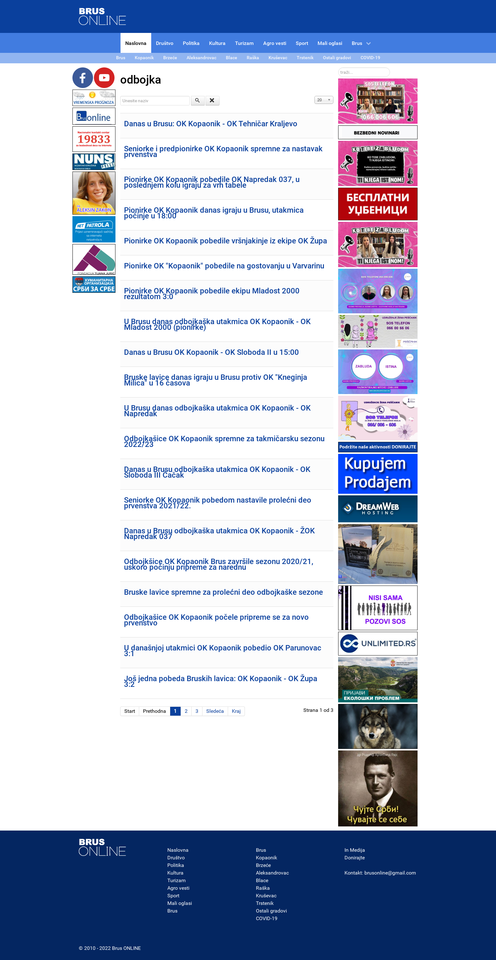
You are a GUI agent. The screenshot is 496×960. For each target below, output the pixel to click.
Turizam (176, 880)
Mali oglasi (179, 903)
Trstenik (265, 903)
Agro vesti (178, 888)
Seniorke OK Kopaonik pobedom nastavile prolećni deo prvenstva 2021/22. (217, 503)
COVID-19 (266, 918)
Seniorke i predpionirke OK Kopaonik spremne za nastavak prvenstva (223, 151)
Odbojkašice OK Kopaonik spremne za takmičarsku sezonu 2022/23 (224, 441)
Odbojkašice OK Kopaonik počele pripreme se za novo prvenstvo (216, 620)
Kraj (236, 711)
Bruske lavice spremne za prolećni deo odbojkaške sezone (223, 592)
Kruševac (266, 896)
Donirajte (354, 858)
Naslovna (178, 850)
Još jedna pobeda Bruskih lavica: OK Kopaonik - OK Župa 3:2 (220, 681)
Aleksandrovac (272, 873)
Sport (173, 896)
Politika (175, 865)
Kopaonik (266, 858)
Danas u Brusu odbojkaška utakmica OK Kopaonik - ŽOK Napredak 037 (219, 533)
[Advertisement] (93, 389)
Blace (262, 880)
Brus (172, 911)
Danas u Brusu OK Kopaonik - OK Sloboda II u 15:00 (211, 352)
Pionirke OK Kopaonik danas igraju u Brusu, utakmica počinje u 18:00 (214, 213)
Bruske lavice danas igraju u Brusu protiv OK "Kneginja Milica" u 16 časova (215, 380)
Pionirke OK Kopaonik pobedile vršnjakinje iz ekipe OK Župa (225, 240)
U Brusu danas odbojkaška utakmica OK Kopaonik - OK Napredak (217, 411)
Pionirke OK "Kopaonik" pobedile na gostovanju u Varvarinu (224, 265)
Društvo (176, 858)
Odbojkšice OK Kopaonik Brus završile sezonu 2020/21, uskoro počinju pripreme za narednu (218, 564)
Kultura (175, 873)
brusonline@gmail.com (390, 873)
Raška (263, 888)
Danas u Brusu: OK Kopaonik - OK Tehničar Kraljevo (210, 123)
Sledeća (215, 711)
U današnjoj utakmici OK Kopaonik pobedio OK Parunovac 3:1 (222, 650)
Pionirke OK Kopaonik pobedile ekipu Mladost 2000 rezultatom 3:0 (212, 293)
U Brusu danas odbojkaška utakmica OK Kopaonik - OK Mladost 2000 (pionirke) (217, 324)
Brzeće (263, 865)
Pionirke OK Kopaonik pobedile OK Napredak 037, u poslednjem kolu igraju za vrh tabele (212, 182)
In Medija (354, 850)
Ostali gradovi (271, 911)
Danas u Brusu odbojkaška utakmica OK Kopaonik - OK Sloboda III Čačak (217, 472)
